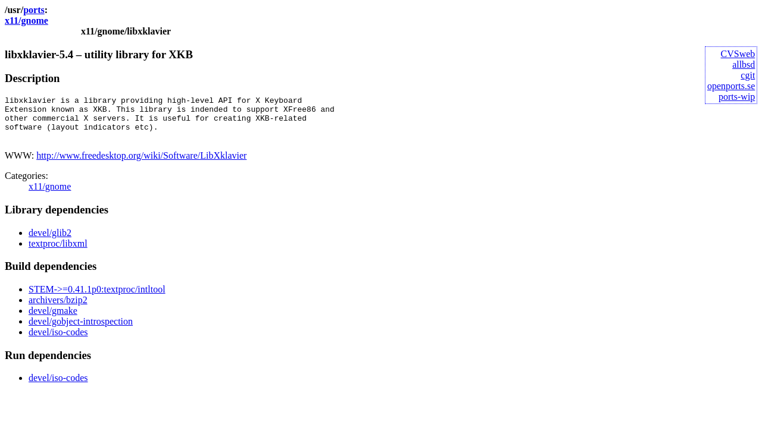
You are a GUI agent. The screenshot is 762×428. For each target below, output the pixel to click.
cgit (748, 75)
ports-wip (737, 97)
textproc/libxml (58, 252)
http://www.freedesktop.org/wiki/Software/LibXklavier (141, 164)
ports (34, 10)
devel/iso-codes (58, 341)
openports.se (731, 86)
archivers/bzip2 (58, 309)
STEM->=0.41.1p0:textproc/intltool (97, 298)
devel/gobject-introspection (81, 330)
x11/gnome (26, 20)
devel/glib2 (50, 242)
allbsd (743, 64)
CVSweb (738, 54)
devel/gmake (53, 319)
